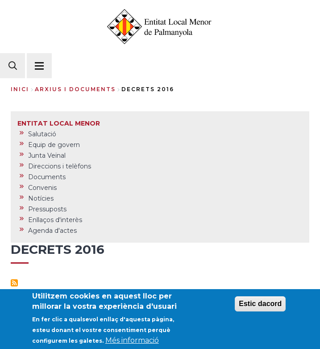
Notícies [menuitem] (41, 198)
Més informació (132, 342)
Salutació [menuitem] (42, 134)
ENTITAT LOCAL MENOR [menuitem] (58, 123)
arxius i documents (75, 89)
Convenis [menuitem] (42, 188)
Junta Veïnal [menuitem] (47, 155)
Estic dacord (260, 306)
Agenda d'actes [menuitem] (52, 231)
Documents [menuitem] (47, 177)
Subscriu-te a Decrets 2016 (14, 282)
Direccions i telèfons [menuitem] (59, 166)
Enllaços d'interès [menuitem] (55, 220)
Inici (20, 89)
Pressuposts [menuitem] (47, 209)
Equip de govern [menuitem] (54, 145)
